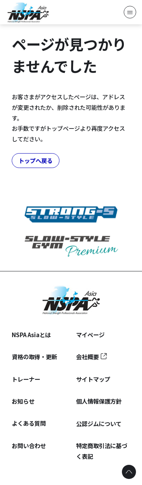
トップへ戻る (36, 160)
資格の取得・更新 (34, 356)
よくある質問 (29, 423)
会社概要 (87, 356)
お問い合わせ (29, 445)
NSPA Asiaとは (31, 334)
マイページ (90, 334)
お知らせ (23, 401)
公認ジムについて (99, 423)
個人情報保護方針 (99, 401)
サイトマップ (93, 379)
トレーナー (26, 379)
